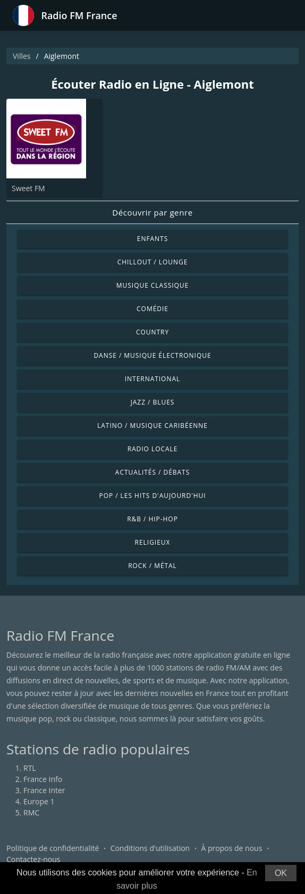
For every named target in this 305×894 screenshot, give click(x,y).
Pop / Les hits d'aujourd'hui (152, 495)
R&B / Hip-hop (152, 518)
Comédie (152, 308)
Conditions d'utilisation (150, 848)
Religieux (153, 542)
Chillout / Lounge (152, 262)
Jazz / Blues (153, 402)
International (152, 378)
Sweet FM (28, 188)
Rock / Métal (152, 565)
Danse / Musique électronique (152, 355)
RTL (29, 768)
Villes (21, 56)
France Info (42, 779)
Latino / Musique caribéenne (152, 425)
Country (152, 332)
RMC (31, 812)
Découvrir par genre (152, 212)
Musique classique (152, 285)
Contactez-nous (33, 859)
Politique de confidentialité (52, 848)
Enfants (152, 238)
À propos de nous (231, 848)
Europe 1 (39, 801)
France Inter (44, 790)
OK (281, 873)
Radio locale (153, 448)
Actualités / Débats (152, 472)
